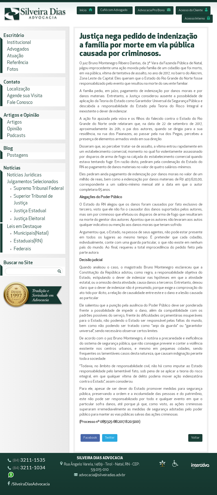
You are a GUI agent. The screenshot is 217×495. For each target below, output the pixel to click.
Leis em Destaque (24, 226)
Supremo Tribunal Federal (39, 188)
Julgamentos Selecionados (32, 182)
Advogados (18, 49)
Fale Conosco (20, 102)
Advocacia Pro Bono (154, 10)
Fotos (12, 69)
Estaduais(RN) (28, 241)
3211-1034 (26, 472)
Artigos (14, 122)
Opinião (14, 129)
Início (86, 10)
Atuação (15, 56)
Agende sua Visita (24, 96)
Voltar (195, 437)
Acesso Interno (197, 18)
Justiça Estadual (30, 211)
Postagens (17, 155)
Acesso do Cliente (193, 10)
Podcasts (16, 135)
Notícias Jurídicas (24, 175)
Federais (22, 249)
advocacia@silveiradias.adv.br (102, 475)
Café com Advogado (113, 10)
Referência (17, 62)
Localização (18, 89)
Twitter (109, 437)
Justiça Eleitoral (29, 218)
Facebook (90, 437)
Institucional (19, 42)
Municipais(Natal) (31, 233)
